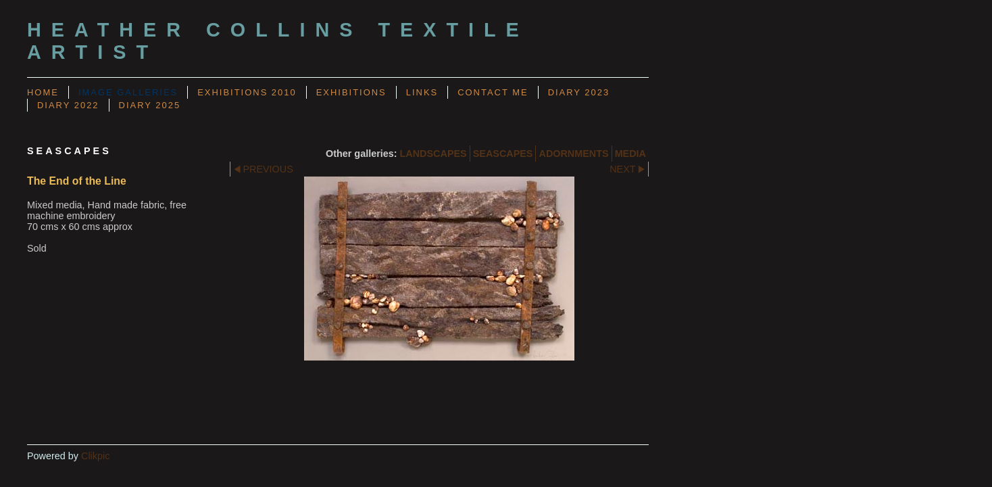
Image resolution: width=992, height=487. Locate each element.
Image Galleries (128, 92)
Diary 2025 (150, 105)
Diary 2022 (68, 105)
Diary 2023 (579, 92)
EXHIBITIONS (351, 92)
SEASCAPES (503, 153)
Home (43, 92)
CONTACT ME (492, 92)
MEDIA (630, 153)
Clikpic (95, 455)
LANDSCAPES (433, 153)
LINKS (422, 92)
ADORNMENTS (573, 153)
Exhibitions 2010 (246, 92)
